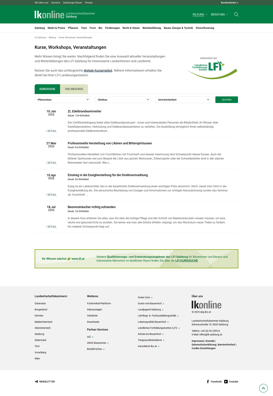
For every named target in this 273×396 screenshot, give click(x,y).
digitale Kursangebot (98, 70)
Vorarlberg (40, 352)
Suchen (226, 99)
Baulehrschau (94, 349)
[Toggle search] (236, 15)
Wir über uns (41, 2)
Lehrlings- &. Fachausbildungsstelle (157, 315)
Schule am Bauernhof (149, 334)
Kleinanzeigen (94, 309)
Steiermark (40, 340)
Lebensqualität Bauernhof (152, 321)
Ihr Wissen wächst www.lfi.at (63, 259)
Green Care (144, 297)
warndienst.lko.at (147, 346)
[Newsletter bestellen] (45, 381)
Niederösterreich (43, 321)
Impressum (198, 341)
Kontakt (210, 341)
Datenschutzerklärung (204, 344)
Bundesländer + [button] (229, 2)
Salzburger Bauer (72, 2)
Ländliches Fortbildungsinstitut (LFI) (157, 328)
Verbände (92, 315)
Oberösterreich (43, 328)
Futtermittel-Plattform (99, 303)
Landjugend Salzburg (149, 309)
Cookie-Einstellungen (204, 348)
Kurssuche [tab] (47, 89)
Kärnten (39, 315)
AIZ (89, 336)
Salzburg (39, 334)
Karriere (55, 2)
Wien (37, 358)
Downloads (93, 321)
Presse (89, 2)
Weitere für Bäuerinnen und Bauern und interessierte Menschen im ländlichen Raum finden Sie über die (162, 258)
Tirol (37, 346)
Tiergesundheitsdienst (150, 340)
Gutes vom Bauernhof (150, 303)
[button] (200, 15)
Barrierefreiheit (226, 344)
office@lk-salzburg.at (210, 334)
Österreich (40, 303)
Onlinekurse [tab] (74, 89)
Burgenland (41, 309)
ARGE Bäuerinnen (96, 342)
